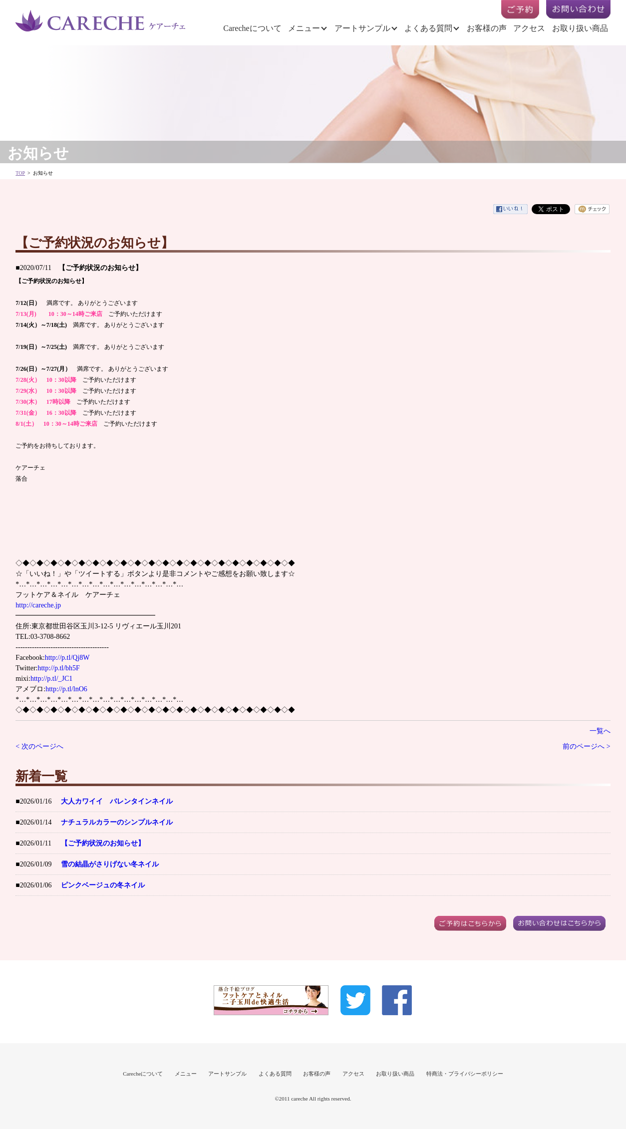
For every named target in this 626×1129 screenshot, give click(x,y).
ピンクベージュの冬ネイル (103, 885)
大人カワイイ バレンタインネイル (117, 801)
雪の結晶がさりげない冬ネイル (110, 864)
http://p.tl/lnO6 (66, 689)
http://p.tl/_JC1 (51, 678)
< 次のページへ (39, 746)
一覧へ (600, 731)
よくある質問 (428, 28)
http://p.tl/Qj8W (67, 657)
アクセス (529, 28)
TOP (20, 173)
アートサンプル (362, 28)
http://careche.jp (38, 605)
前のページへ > (586, 746)
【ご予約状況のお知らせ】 (103, 843)
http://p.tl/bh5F (58, 668)
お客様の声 (487, 28)
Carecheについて (252, 28)
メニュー (304, 28)
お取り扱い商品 (580, 28)
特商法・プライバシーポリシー (464, 1074)
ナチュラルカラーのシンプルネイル (117, 822)
